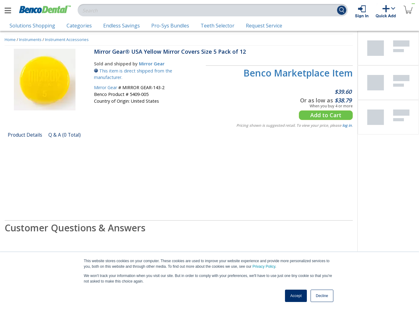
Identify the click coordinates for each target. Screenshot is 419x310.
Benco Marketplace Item (298, 73)
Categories (79, 25)
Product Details (25, 134)
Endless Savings (121, 25)
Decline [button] (322, 296)
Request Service (264, 25)
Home (10, 39)
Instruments (30, 39)
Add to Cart (325, 115)
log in (347, 125)
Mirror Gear (152, 64)
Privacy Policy (263, 266)
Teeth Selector (217, 25)
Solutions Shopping (32, 25)
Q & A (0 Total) (64, 134)
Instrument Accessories (67, 39)
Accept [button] (296, 296)
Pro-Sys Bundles (170, 25)
